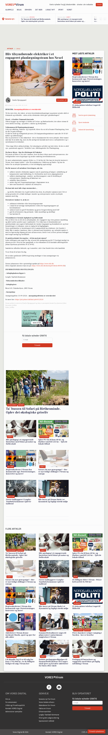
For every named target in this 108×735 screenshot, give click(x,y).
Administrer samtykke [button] (13, 711)
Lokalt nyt (50, 10)
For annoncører (11, 702)
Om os (7, 699)
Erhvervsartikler (45, 711)
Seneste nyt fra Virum (47, 699)
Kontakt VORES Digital (13, 708)
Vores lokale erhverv (46, 702)
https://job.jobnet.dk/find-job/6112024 (29, 299)
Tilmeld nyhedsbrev (96, 731)
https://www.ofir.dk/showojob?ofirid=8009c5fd (48, 266)
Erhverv (28, 10)
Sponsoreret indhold (46, 721)
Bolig (19, 10)
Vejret (69, 10)
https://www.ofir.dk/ (47, 264)
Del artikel (62, 100)
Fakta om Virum (45, 708)
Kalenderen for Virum (47, 705)
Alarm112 (9, 10)
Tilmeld (99, 4)
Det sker (38, 10)
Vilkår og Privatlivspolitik (15, 705)
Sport (60, 10)
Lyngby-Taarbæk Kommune (49, 715)
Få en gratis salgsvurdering (49, 718)
